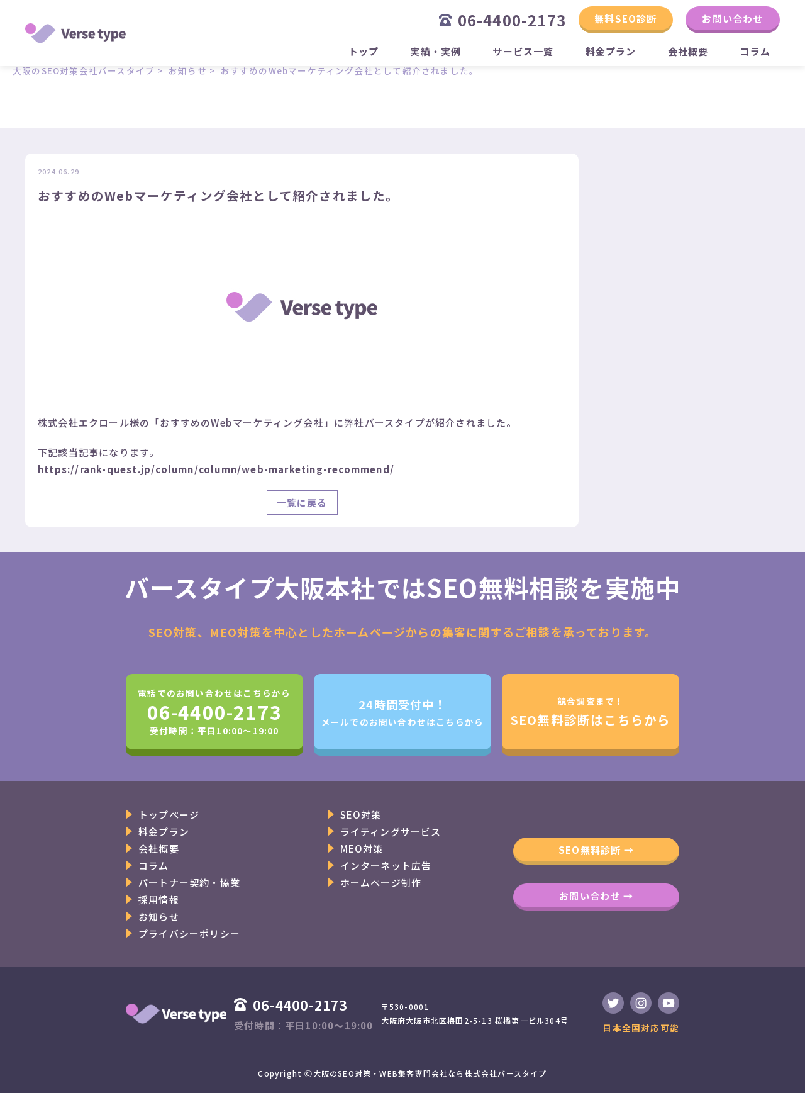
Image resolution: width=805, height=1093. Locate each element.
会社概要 (688, 51)
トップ (363, 51)
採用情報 (158, 899)
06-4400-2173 (502, 19)
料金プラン (611, 51)
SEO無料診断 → (596, 849)
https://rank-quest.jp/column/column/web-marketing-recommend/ (216, 469)
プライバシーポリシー (189, 933)
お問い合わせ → (596, 895)
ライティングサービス (390, 831)
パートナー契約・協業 (189, 882)
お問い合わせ (732, 18)
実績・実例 (435, 51)
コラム (755, 51)
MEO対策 (362, 848)
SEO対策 (361, 814)
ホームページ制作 (381, 882)
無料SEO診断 (625, 18)
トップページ (168, 814)
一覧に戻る (302, 502)
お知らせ (158, 916)
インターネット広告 (386, 865)
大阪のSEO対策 (342, 1073)
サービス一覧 (522, 51)
